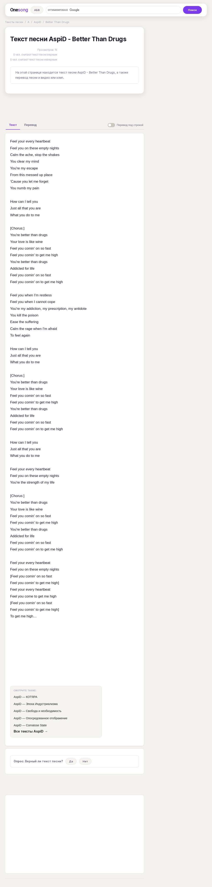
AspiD (37, 22)
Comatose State (36, 725)
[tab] (13, 125)
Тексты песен (14, 22)
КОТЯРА (31, 697)
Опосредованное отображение (46, 718)
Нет (85, 761)
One (19, 9)
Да (71, 761)
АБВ (37, 10)
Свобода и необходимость (43, 711)
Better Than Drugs (57, 22)
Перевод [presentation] (30, 125)
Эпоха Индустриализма (42, 704)
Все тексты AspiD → (31, 731)
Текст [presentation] (13, 125)
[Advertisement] (74, 106)
